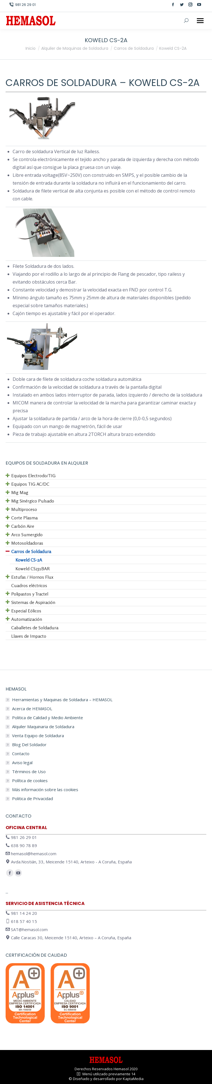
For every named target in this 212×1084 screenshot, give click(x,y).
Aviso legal (22, 762)
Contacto (20, 753)
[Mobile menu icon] (200, 20)
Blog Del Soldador (29, 744)
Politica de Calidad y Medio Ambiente (47, 717)
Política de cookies (30, 780)
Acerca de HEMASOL (32, 708)
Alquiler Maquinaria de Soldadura (43, 726)
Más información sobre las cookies (45, 789)
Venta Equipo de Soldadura (38, 735)
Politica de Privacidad (32, 798)
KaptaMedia (133, 1078)
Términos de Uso (29, 771)
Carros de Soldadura (61, 82)
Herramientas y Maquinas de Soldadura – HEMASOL (62, 699)
